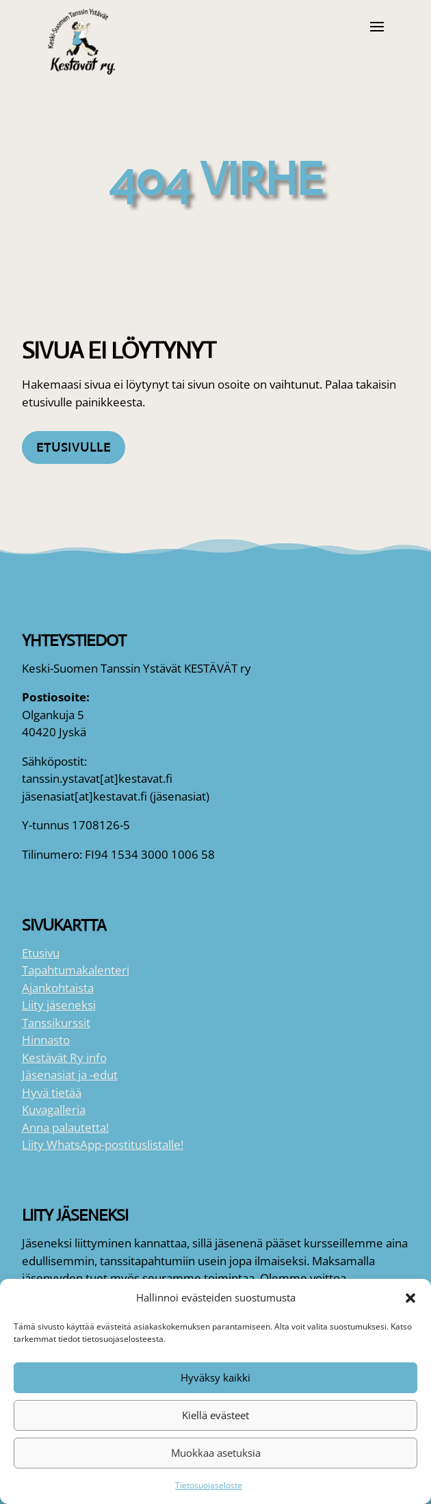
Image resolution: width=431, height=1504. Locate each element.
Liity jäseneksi (59, 1005)
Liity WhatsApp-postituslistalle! (102, 1144)
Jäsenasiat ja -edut (70, 1074)
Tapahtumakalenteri (75, 970)
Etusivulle (73, 447)
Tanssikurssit (56, 1022)
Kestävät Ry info (64, 1057)
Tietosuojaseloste (208, 1485)
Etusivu (41, 953)
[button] (410, 1298)
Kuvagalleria (54, 1109)
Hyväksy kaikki (215, 1377)
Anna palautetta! (65, 1127)
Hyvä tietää (51, 1092)
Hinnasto (46, 1040)
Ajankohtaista (58, 988)
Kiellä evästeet (215, 1415)
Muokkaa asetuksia (216, 1453)
